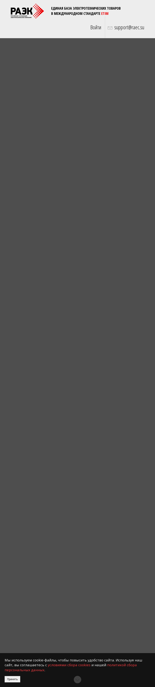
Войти (95, 27)
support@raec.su (129, 27)
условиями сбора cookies (69, 665)
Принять (12, 679)
